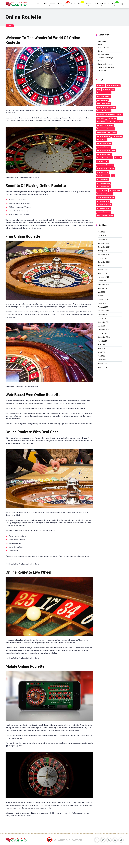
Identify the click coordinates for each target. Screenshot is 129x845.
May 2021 (101, 326)
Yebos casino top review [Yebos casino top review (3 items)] (105, 215)
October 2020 (102, 333)
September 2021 (104, 322)
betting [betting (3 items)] (119, 114)
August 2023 (102, 288)
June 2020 (101, 348)
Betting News (102, 41)
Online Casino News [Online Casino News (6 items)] (103, 147)
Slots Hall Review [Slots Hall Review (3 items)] (102, 172)
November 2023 (103, 277)
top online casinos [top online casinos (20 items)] (103, 201)
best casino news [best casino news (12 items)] (108, 89)
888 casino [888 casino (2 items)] (100, 85)
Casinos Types (77, 4)
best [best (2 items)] (98, 89)
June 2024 (101, 266)
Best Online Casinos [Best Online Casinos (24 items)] (103, 111)
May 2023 (101, 292)
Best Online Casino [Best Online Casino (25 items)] (103, 103)
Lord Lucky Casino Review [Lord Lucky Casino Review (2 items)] (105, 129)
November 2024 (103, 254)
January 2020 (102, 367)
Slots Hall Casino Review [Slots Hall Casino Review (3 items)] (105, 165)
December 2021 (103, 311)
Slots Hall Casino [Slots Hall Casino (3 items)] (102, 161)
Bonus (100, 45)
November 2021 (103, 315)
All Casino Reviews (101, 4)
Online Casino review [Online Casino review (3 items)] (104, 154)
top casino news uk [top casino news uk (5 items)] (103, 183)
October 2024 (102, 258)
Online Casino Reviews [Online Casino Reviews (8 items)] (104, 158)
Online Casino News (105, 64)
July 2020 (101, 345)
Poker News (102, 71)
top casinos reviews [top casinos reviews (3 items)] (103, 186)
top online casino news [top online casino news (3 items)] (104, 194)
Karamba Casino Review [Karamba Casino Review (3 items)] (105, 125)
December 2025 (103, 239)
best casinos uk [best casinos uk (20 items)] (102, 100)
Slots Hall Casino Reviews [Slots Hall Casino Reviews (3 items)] (105, 168)
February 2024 (103, 269)
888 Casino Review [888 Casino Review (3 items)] (113, 85)
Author (114, 4)
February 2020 (103, 363)
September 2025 (104, 247)
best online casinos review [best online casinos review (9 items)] (106, 114)
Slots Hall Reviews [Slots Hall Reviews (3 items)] (103, 176)
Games (88, 4)
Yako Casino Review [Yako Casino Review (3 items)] (103, 212)
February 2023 (103, 300)
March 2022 (102, 303)
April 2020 (101, 356)
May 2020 (101, 352)
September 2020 (104, 337)
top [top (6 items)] (113, 176)
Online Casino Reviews (106, 67)
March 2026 (102, 236)
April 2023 (101, 296)
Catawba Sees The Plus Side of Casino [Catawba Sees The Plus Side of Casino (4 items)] (109, 122)
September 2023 (104, 285)
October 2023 (102, 281)
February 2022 (103, 307)
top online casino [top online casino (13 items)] (115, 190)
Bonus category (103, 48)
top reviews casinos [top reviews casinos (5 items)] (103, 208)
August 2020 (102, 341)
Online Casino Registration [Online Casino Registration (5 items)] (106, 150)
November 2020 (103, 330)
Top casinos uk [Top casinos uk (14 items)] (102, 190)
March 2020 (102, 360)
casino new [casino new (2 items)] (101, 118)
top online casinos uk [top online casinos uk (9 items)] (104, 204)
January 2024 (102, 273)
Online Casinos (49, 4)
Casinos (101, 51)
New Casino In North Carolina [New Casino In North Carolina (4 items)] (106, 132)
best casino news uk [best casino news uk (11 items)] (103, 93)
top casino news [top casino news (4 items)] (102, 179)
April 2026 (101, 232)
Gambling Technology (105, 58)
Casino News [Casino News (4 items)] (111, 118)
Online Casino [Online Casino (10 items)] (101, 139)
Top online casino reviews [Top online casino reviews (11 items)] (105, 197)
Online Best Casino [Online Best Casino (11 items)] (103, 136)
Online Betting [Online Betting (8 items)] (117, 136)
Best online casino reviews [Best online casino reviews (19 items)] (106, 107)
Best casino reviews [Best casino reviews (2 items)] (103, 96)
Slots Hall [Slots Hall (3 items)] (118, 158)
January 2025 (102, 251)
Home (38, 4)
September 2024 (104, 262)
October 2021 (102, 318)
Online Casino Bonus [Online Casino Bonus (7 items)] (104, 143)
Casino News (63, 4)
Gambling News (103, 54)
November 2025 (103, 243)
